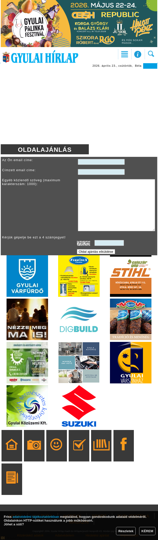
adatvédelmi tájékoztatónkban (36, 517)
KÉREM (147, 531)
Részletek (125, 531)
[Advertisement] (79, 106)
